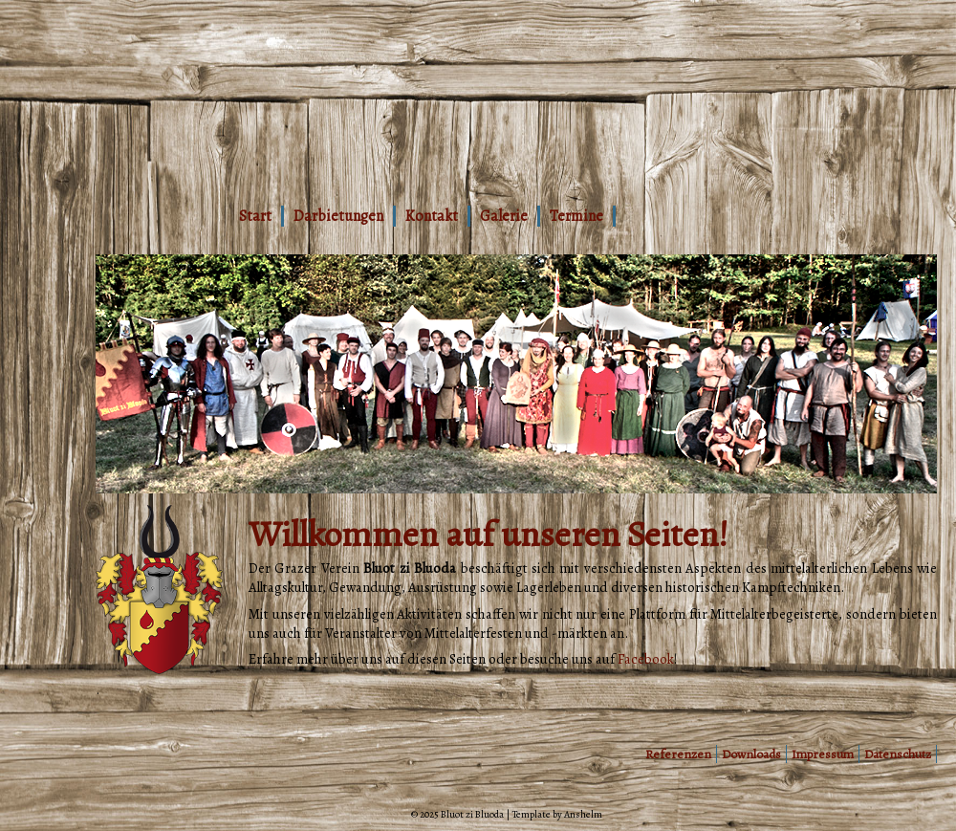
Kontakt (431, 216)
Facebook (646, 658)
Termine (576, 216)
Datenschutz (897, 754)
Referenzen (678, 754)
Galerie (504, 216)
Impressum (823, 754)
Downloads (751, 754)
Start (255, 216)
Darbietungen (338, 216)
